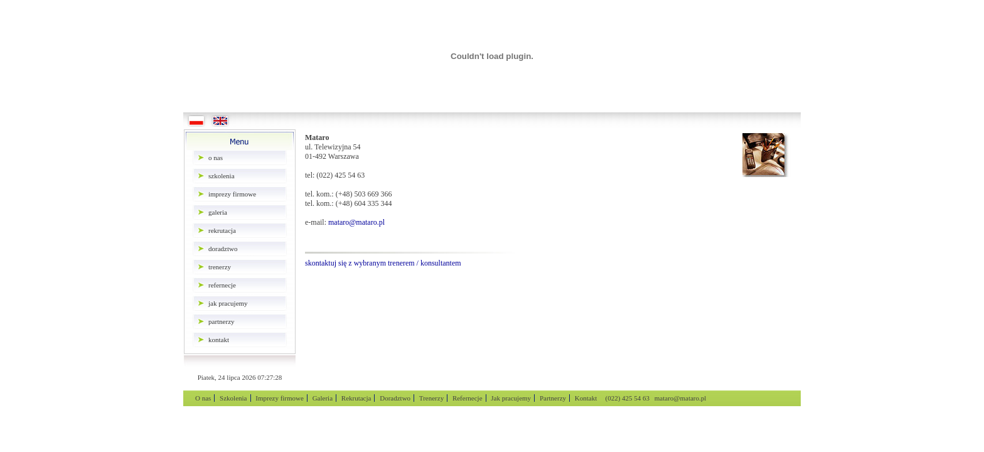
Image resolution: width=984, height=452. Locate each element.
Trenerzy (219, 267)
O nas (215, 157)
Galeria (217, 212)
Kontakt (218, 339)
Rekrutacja (222, 230)
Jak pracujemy (228, 303)
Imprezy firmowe (232, 194)
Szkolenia (221, 176)
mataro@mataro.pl (356, 222)
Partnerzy (221, 321)
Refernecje (222, 285)
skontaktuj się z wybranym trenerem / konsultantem (383, 263)
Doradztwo (222, 248)
